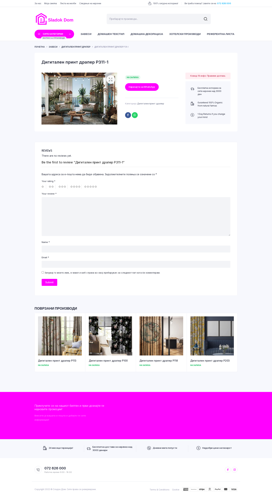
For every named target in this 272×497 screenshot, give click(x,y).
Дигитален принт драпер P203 (210, 360)
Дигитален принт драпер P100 (108, 360)
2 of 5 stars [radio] (52, 187)
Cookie (175, 489)
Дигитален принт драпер (75, 46)
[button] (110, 79)
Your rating (48, 181)
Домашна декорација (147, 34)
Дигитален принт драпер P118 (158, 360)
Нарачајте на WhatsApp (142, 86)
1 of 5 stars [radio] (44, 187)
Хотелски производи (185, 34)
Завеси (85, 34)
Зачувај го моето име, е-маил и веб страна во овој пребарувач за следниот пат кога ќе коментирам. (102, 272)
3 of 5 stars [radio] (63, 187)
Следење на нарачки (90, 3)
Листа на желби (68, 3)
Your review (49, 193)
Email (45, 257)
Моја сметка (50, 3)
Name (46, 242)
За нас (38, 3)
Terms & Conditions (159, 489)
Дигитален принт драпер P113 (57, 360)
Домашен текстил (111, 34)
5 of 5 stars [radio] (91, 187)
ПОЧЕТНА (40, 46)
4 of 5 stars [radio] (76, 187)
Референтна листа (220, 34)
